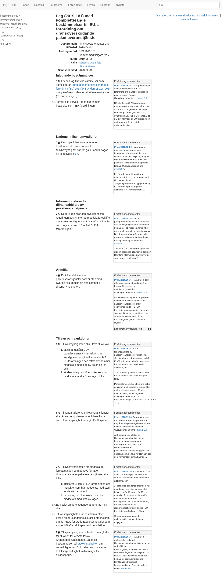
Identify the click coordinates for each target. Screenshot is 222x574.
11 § (65, 516)
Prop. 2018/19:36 (165, 68)
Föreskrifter (75, 4)
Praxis (91, 4)
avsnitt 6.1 (184, 75)
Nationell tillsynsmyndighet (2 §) (19, 20)
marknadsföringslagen (173, 430)
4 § (64, 207)
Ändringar (7, 47)
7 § (64, 345)
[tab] (187, 65)
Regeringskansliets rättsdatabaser (105, 49)
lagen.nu (9, 5)
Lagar (25, 4)
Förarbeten (55, 4)
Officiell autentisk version (83, 553)
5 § (64, 257)
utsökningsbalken (136, 396)
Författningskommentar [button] (169, 64)
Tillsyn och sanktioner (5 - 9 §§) (19, 35)
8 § (64, 392)
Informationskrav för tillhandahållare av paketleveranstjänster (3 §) (23, 25)
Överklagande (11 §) (13, 43)
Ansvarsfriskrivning (124, 572)
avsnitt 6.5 (211, 433)
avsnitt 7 (206, 477)
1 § (64, 64)
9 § (135, 113)
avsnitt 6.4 (184, 412)
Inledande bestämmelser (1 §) (18, 15)
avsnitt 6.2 (202, 179)
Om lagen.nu (102, 572)
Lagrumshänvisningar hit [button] (170, 242)
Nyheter (120, 4)
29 (132, 430)
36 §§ (138, 430)
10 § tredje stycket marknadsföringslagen (87, 437)
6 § (64, 304)
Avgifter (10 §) (10, 39)
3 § (64, 162)
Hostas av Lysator (171, 572)
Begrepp (105, 4)
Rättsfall (39, 4)
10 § (65, 466)
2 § (64, 109)
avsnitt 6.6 (168, 526)
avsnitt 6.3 (184, 218)
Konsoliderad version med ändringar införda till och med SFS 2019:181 (110, 557)
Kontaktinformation (148, 572)
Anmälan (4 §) (10, 31)
